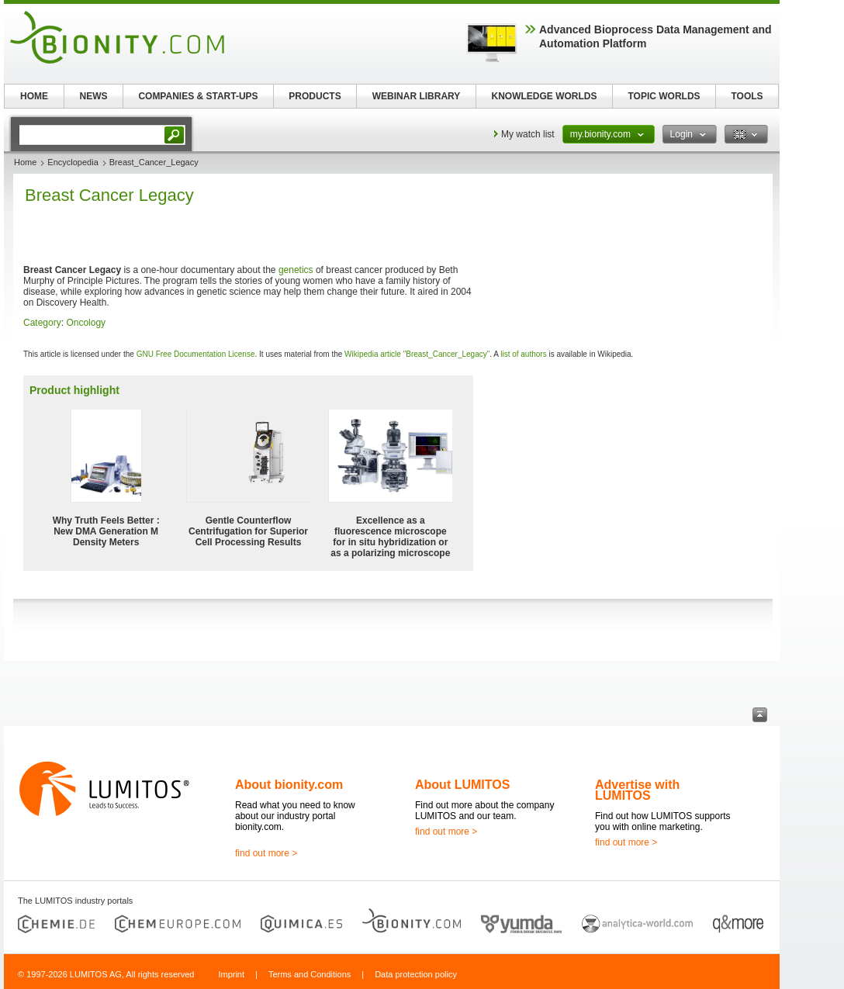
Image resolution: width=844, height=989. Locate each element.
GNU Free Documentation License (196, 354)
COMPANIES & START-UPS (198, 96)
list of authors (523, 354)
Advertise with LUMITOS (637, 790)
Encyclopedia (72, 162)
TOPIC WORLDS (664, 96)
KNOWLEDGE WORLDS (544, 96)
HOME (34, 96)
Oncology (86, 322)
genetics (295, 270)
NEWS (94, 96)
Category (42, 322)
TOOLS (747, 96)
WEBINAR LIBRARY (416, 96)
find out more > (266, 853)
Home (25, 162)
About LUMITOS (462, 784)
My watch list (528, 134)
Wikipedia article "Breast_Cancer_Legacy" (416, 354)
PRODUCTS (315, 96)
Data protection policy (416, 974)
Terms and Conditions (309, 974)
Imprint (231, 974)
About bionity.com (289, 784)
